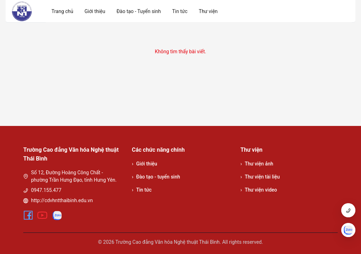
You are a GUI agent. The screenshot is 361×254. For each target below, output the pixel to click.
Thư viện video (258, 190)
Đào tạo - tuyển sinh (156, 177)
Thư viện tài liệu (260, 177)
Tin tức (142, 190)
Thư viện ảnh (256, 164)
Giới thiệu (144, 164)
